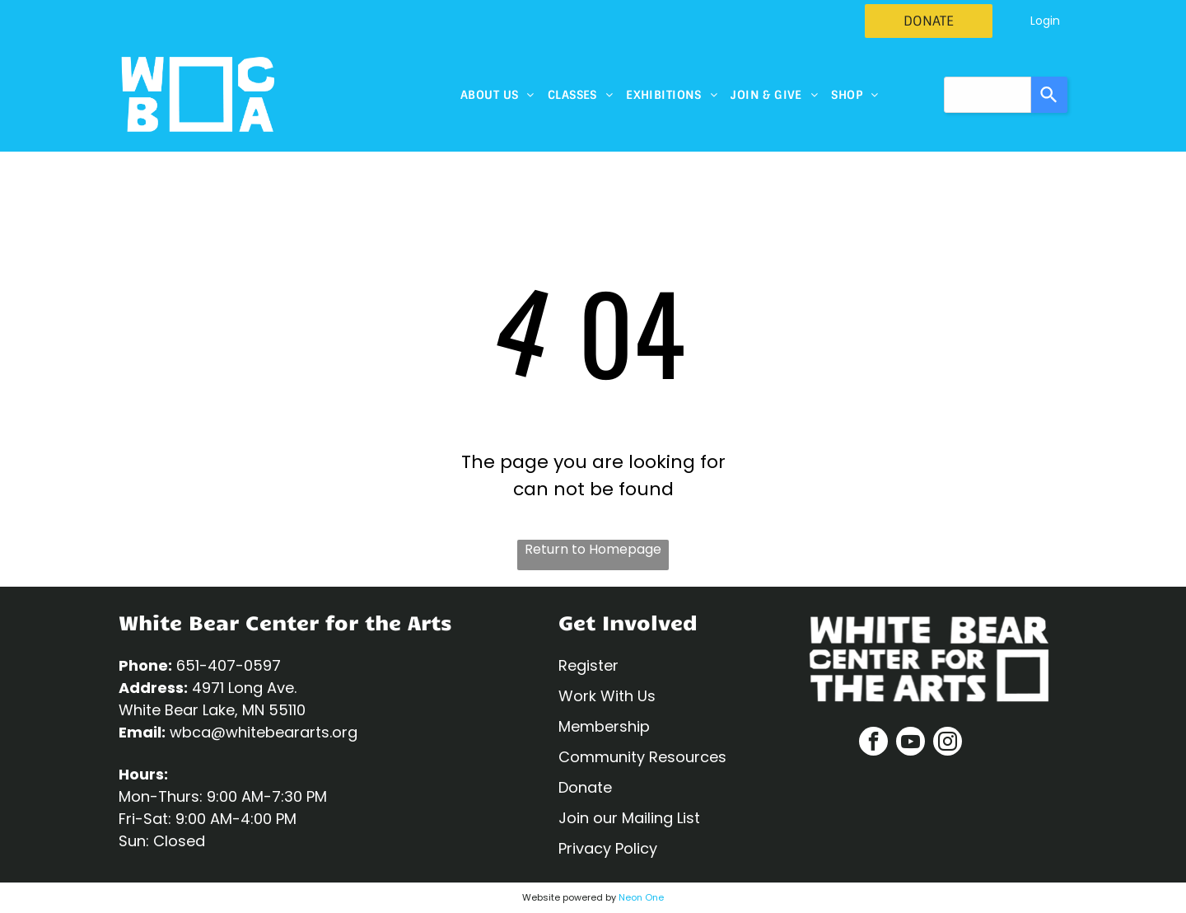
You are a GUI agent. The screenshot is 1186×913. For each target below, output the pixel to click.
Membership (604, 726)
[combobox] (987, 95)
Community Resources (642, 757)
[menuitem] (497, 94)
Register (588, 665)
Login (1045, 20)
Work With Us (607, 696)
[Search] (1049, 95)
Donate (585, 787)
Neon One (641, 897)
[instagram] (947, 743)
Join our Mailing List (629, 818)
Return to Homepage (593, 549)
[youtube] (910, 743)
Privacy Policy (607, 848)
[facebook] (873, 743)
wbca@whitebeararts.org (263, 732)
